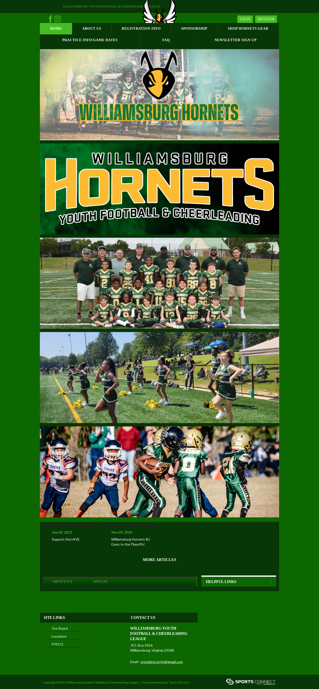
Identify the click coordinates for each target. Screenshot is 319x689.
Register (266, 19)
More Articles (159, 543)
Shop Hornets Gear (248, 28)
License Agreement (56, 674)
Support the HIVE (66, 523)
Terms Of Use (178, 666)
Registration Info (141, 28)
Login (245, 19)
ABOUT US (62, 565)
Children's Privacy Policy (88, 674)
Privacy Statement (154, 666)
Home (56, 28)
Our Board (60, 612)
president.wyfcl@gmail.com (162, 645)
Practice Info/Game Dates (90, 40)
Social (100, 565)
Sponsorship (194, 28)
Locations (59, 620)
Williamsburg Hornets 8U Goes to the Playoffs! (130, 525)
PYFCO (57, 628)
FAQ (166, 40)
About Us (91, 28)
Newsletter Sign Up (236, 40)
